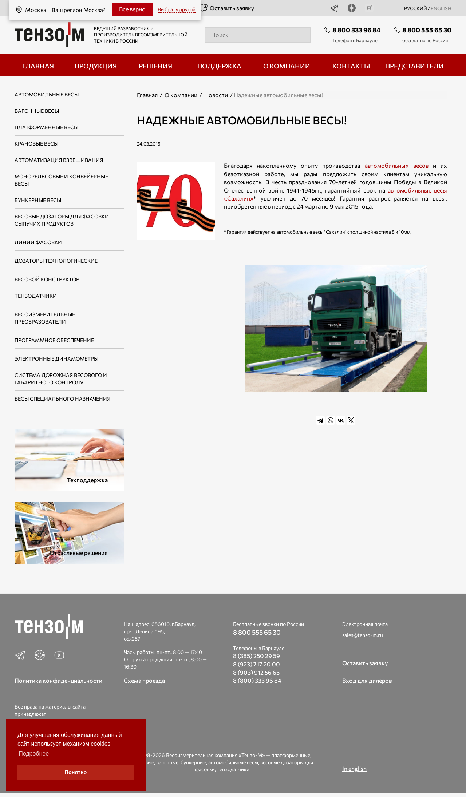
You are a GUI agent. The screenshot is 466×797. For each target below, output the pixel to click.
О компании (181, 94)
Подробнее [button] (34, 753)
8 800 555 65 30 (426, 30)
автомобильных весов (397, 165)
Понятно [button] (76, 772)
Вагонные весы (37, 111)
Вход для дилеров (367, 680)
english (441, 8)
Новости (216, 94)
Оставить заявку (226, 8)
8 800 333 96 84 (356, 30)
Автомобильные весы (47, 94)
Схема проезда (144, 680)
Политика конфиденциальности (58, 680)
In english (354, 768)
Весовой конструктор (47, 279)
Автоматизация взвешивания (59, 160)
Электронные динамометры (56, 359)
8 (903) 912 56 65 (256, 672)
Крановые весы (36, 143)
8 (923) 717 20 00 (256, 664)
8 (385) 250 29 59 (256, 655)
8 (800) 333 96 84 (257, 680)
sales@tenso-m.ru (362, 635)
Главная (147, 94)
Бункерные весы (38, 200)
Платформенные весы (46, 127)
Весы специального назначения (62, 399)
